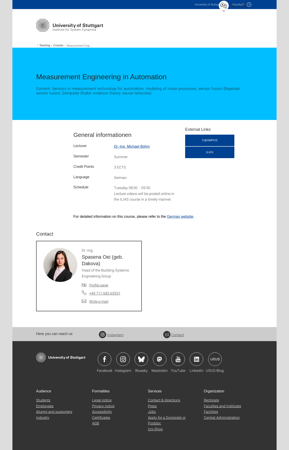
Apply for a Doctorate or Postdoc (167, 420)
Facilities (211, 411)
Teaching (44, 45)
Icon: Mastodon (159, 359)
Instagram (111, 334)
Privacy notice (103, 405)
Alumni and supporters (54, 411)
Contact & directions (164, 400)
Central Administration (222, 417)
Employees (45, 405)
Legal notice (102, 400)
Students (43, 400)
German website (180, 216)
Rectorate (211, 400)
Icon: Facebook (104, 359)
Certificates (101, 417)
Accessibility (102, 411)
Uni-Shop (155, 429)
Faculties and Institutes (222, 405)
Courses (58, 45)
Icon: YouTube (178, 359)
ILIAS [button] (209, 152)
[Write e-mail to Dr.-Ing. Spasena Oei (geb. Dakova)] (95, 301)
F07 (238, 4)
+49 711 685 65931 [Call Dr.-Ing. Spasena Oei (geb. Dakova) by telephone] (104, 293)
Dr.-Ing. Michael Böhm (132, 146)
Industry (42, 417)
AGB (95, 423)
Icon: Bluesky (141, 359)
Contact (173, 334)
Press (152, 405)
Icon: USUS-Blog (215, 359)
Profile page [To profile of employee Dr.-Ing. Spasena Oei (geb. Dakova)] (98, 285)
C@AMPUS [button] (209, 140)
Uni (208, 4)
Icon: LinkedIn (196, 359)
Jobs (152, 411)
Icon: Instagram (123, 359)
